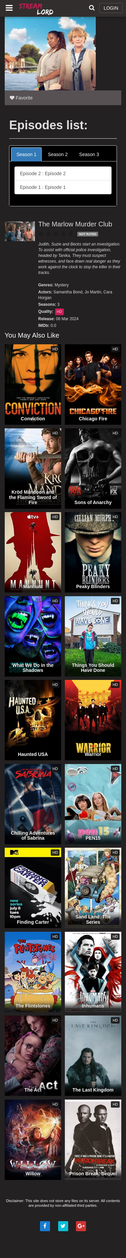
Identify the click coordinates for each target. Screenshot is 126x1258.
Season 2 (58, 154)
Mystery (61, 285)
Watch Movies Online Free (36, 8)
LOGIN (110, 8)
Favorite (21, 97)
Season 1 (26, 154)
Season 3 (89, 154)
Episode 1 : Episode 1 (43, 187)
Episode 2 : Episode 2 (43, 173)
